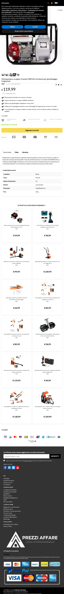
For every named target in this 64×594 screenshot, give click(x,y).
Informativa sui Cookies (10, 498)
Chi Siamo (6, 453)
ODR (5, 474)
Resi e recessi (7, 470)
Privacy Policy (28, 435)
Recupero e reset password (12, 485)
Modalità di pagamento (10, 472)
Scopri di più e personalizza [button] (24, 590)
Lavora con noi (7, 456)
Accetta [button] (35, 586)
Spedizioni (6, 468)
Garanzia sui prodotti (9, 466)
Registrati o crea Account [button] (11, 481)
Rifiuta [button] (12, 586)
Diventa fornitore (8, 455)
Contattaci (6, 458)
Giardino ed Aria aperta (9, 7)
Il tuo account (7, 487)
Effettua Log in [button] (8, 483)
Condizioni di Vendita (9, 464)
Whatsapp (6, 493)
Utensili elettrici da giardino (24, 7)
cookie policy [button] (30, 571)
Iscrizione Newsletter (10, 491)
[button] (52, 3)
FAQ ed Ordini (7, 476)
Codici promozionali (9, 489)
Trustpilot (60, 10)
